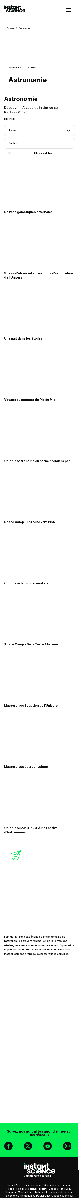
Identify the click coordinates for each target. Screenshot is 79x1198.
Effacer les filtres (43, 153)
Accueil (11, 28)
